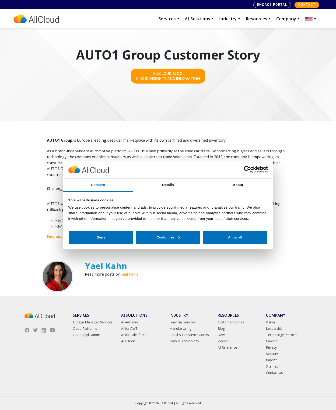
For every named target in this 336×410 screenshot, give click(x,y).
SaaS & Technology (184, 341)
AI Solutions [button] (199, 18)
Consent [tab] (98, 185)
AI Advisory (129, 322)
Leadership (274, 328)
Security (272, 353)
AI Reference (227, 347)
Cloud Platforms (85, 328)
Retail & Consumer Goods (189, 335)
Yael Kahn (129, 274)
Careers (272, 341)
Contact (306, 5)
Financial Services (182, 322)
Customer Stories (231, 322)
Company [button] (288, 18)
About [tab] (238, 185)
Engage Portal (272, 5)
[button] (311, 18)
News (222, 335)
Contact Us (274, 372)
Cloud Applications (87, 335)
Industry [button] (230, 18)
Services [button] (169, 18)
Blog (221, 328)
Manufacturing (180, 328)
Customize (168, 237)
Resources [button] (259, 18)
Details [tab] (168, 185)
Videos (223, 341)
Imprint (271, 360)
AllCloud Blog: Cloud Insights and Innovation (168, 76)
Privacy (271, 347)
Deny (101, 237)
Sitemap (272, 366)
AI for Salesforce (133, 335)
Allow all (235, 237)
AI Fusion (128, 341)
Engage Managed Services (92, 322)
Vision (270, 322)
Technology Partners (282, 335)
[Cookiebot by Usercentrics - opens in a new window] (247, 169)
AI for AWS (129, 328)
